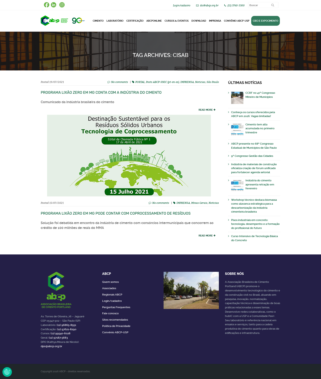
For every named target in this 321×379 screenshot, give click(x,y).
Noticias (200, 82)
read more (206, 110)
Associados (109, 288)
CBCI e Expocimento (265, 20)
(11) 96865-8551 (66, 325)
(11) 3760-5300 (236, 5)
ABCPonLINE (154, 20)
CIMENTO (98, 20)
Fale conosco (110, 313)
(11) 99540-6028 (60, 333)
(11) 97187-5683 (58, 337)
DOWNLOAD (198, 20)
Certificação (135, 20)
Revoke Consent (7, 372)
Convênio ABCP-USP (236, 20)
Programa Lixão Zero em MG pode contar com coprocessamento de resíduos (116, 213)
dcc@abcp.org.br (209, 5)
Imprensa (215, 20)
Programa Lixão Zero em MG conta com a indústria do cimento (101, 92)
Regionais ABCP (112, 294)
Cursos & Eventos (177, 20)
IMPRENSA (187, 82)
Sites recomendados (115, 319)
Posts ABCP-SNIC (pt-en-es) (162, 82)
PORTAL (140, 82)
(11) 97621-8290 (66, 329)
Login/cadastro (181, 5)
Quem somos (110, 281)
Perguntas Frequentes (116, 307)
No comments (119, 82)
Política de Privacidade (116, 326)
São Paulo (213, 82)
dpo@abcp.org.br (51, 346)
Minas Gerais (199, 203)
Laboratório (114, 20)
